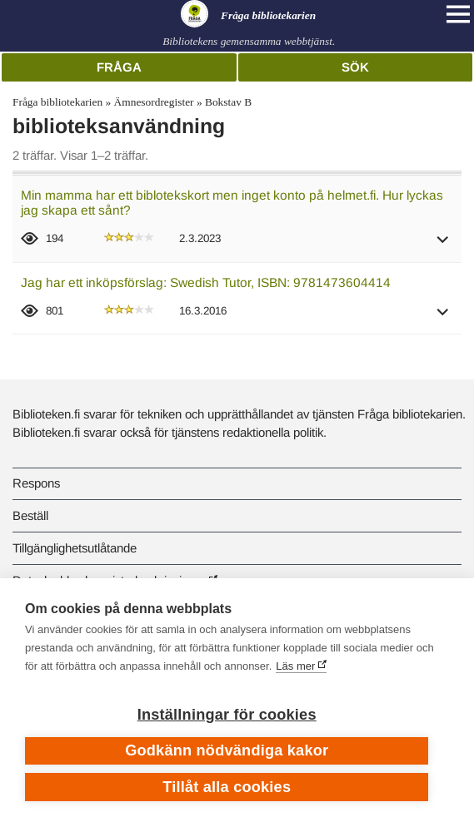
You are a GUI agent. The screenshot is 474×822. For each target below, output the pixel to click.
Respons (36, 483)
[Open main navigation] (458, 14)
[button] (443, 245)
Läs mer (295, 666)
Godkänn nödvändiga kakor (226, 750)
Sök (355, 67)
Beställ (30, 515)
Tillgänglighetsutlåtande (74, 548)
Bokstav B (228, 102)
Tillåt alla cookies (226, 787)
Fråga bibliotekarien (57, 102)
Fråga (119, 67)
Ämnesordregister (154, 102)
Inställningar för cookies (227, 714)
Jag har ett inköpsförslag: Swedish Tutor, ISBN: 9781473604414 (206, 282)
